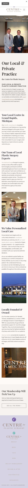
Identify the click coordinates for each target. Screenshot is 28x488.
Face (14, 453)
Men (14, 458)
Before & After (14, 469)
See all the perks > (14, 405)
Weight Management (14, 463)
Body (14, 447)
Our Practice (14, 474)
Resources (14, 480)
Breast (14, 442)
